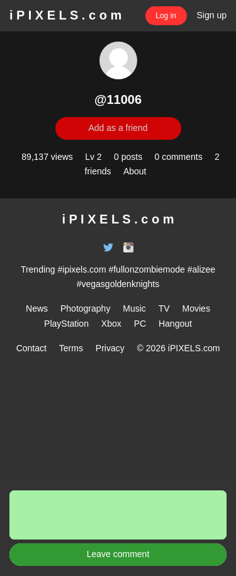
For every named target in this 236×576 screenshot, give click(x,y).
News (37, 308)
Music (134, 308)
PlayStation (66, 324)
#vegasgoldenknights (118, 284)
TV (164, 308)
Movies (196, 308)
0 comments (178, 157)
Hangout (175, 324)
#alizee (201, 269)
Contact (31, 348)
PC (140, 324)
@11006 (118, 99)
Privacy (110, 348)
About (135, 171)
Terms (71, 348)
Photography (85, 308)
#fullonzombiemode (146, 269)
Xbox (111, 324)
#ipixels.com (82, 269)
